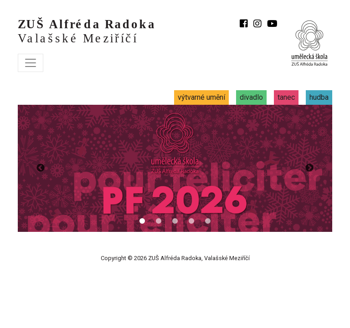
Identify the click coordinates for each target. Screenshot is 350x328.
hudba (319, 97)
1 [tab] (142, 221)
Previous (40, 168)
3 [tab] (175, 221)
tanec (286, 97)
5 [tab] (208, 221)
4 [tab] (191, 221)
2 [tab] (159, 221)
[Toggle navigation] (30, 63)
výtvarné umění (201, 97)
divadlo (251, 97)
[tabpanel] (175, 168)
